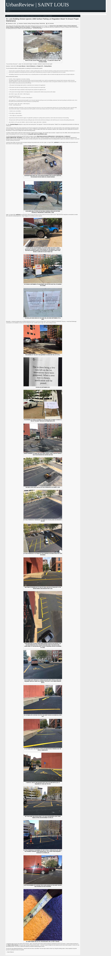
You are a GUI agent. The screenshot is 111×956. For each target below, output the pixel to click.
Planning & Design (35, 23)
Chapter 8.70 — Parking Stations (44, 66)
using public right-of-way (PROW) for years (37, 134)
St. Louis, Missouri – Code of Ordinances (26, 66)
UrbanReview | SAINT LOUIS (37, 4)
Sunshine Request (14, 124)
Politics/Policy (42, 23)
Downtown (21, 23)
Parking (29, 23)
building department (36, 27)
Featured (25, 23)
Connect (8, 11)
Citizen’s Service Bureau (13, 945)
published (56, 142)
